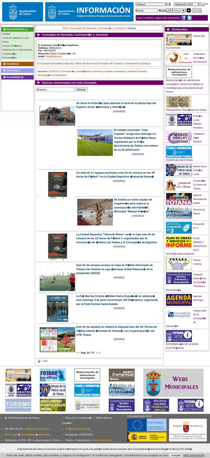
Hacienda (120, 71)
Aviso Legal (11, 434)
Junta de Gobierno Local (15, 38)
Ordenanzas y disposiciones (17, 49)
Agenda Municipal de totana (200, 199)
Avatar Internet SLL (102, 440)
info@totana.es (53, 56)
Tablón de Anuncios (85, 63)
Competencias (132, 63)
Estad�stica (84, 71)
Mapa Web (44, 434)
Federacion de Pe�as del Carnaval (200, 58)
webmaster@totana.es (37, 428)
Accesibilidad (27, 434)
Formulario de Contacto (110, 63)
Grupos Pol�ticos (12, 45)
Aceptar (176, 455)
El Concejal (43, 63)
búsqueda (174, 18)
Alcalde (6, 33)
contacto (148, 18)
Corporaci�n (9, 53)
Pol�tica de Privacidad (77, 428)
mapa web (161, 18)
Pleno (5, 41)
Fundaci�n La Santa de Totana (199, 184)
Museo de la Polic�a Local (199, 170)
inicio (140, 18)
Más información (194, 455)
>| (99, 352)
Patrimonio (59, 75)
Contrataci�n (68, 71)
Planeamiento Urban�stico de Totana (186, 110)
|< (77, 352)
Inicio (65, 28)
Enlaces (146, 63)
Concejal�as (9, 57)
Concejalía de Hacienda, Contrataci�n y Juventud (97, 28)
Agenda (69, 63)
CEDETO (54, 71)
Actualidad (57, 63)
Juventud (132, 71)
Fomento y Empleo (103, 71)
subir (42, 361)
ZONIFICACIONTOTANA (179, 160)
